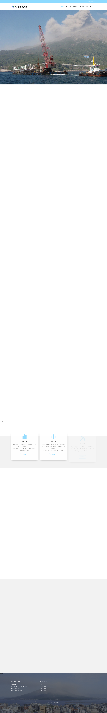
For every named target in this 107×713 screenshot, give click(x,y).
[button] (53, 432)
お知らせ (88, 6)
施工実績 (82, 6)
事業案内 (75, 6)
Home (62, 6)
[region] (53, 223)
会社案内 (68, 6)
